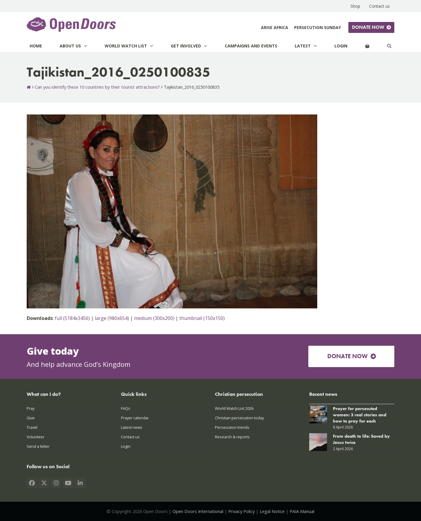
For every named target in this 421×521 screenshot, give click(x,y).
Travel (32, 427)
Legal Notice (272, 511)
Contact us (130, 436)
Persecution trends (232, 427)
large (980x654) (112, 318)
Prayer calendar (135, 417)
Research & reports (232, 436)
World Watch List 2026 (234, 408)
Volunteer (35, 436)
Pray (30, 408)
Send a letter (38, 446)
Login (125, 446)
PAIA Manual (302, 511)
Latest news (131, 427)
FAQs (125, 408)
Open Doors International (198, 511)
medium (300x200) (154, 318)
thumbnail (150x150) (202, 318)
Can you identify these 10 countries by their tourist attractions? (97, 87)
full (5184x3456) (72, 318)
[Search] (389, 46)
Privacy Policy (241, 511)
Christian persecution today (239, 417)
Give (31, 417)
